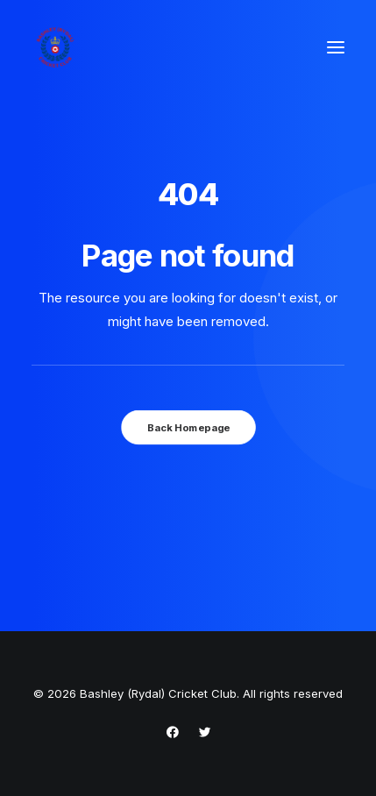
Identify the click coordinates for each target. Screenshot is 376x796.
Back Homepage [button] (187, 427)
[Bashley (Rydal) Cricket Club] (55, 47)
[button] (335, 47)
